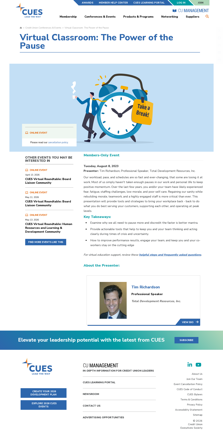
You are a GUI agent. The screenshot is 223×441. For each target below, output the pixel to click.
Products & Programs (138, 17)
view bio (188, 322)
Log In (181, 2)
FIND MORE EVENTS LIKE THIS (45, 242)
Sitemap (197, 415)
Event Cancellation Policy (188, 384)
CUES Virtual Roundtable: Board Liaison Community (48, 181)
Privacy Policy (194, 404)
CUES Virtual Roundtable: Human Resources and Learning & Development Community (48, 228)
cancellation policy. (58, 142)
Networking (169, 17)
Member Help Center (113, 2)
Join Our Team (194, 379)
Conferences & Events (100, 17)
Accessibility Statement (188, 409)
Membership (68, 17)
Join (200, 2)
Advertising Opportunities (103, 417)
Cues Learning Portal (99, 382)
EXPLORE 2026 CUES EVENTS (43, 405)
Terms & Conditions (191, 399)
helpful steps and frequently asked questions (170, 255)
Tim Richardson (145, 287)
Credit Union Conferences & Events (43, 27)
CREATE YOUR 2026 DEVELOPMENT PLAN (43, 393)
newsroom (91, 394)
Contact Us (91, 406)
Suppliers (192, 17)
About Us (197, 374)
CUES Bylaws (194, 394)
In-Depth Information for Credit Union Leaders (118, 368)
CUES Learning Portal (149, 2)
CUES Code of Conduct (189, 389)
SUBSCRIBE (186, 340)
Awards (87, 2)
